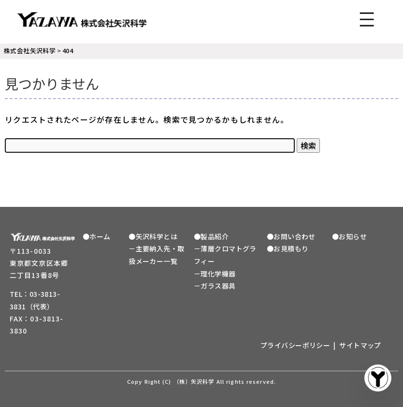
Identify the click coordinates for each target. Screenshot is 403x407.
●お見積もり (288, 248)
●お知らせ (349, 236)
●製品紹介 (211, 236)
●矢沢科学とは (153, 236)
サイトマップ (360, 345)
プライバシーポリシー (295, 345)
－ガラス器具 (215, 286)
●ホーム (97, 236)
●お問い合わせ (291, 236)
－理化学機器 (215, 273)
